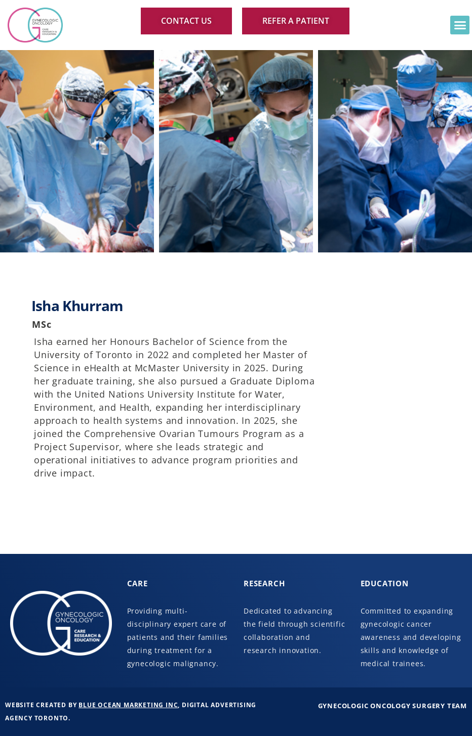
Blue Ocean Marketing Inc (128, 705)
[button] (459, 25)
